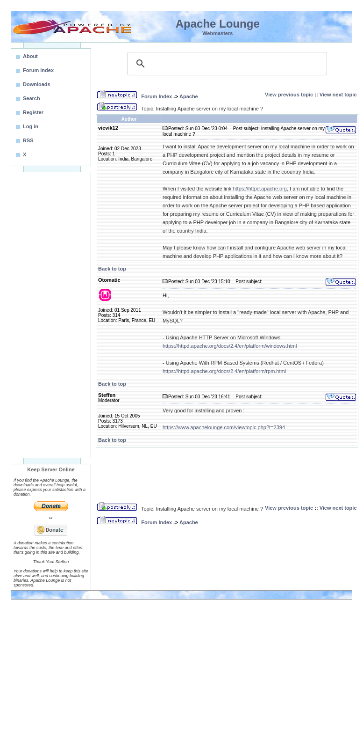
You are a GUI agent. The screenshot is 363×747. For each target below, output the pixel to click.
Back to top (112, 268)
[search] (226, 63)
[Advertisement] (51, 315)
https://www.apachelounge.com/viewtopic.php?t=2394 (224, 427)
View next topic (338, 94)
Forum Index (156, 96)
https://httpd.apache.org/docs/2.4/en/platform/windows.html (230, 346)
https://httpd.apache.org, (260, 188)
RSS (28, 140)
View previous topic (289, 94)
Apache (188, 96)
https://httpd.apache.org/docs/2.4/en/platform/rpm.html (224, 371)
